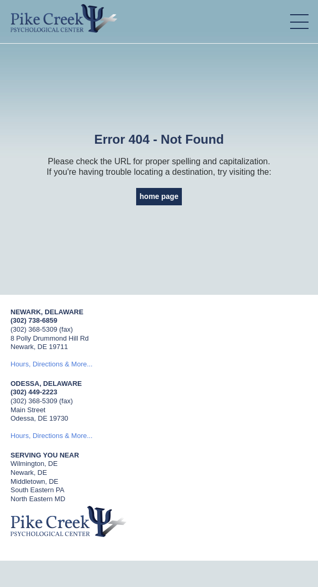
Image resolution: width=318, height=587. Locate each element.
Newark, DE (29, 472)
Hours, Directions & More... (52, 364)
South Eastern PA (37, 490)
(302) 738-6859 (34, 320)
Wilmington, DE (34, 463)
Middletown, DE (34, 481)
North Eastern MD (38, 499)
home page (159, 196)
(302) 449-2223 (34, 392)
